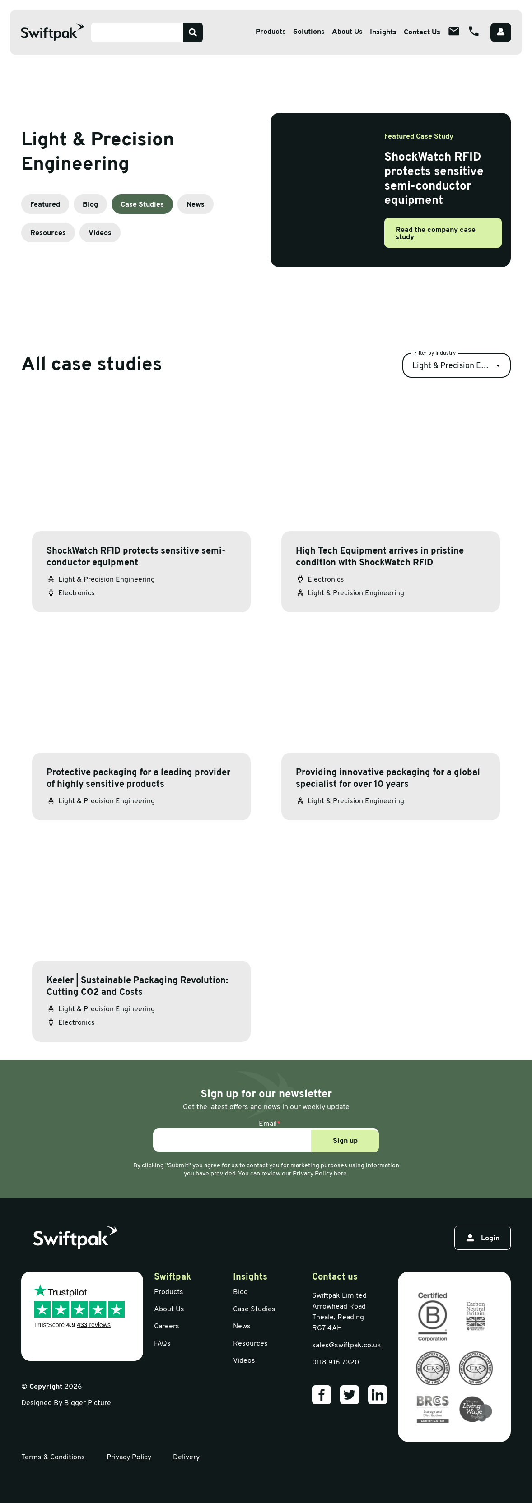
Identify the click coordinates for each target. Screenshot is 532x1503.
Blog (90, 204)
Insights (383, 32)
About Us (169, 1309)
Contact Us (422, 32)
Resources (48, 233)
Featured (45, 204)
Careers (166, 1326)
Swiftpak (172, 1277)
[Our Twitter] (349, 1394)
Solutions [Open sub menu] (309, 32)
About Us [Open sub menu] (347, 32)
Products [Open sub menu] (271, 32)
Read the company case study (436, 234)
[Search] (193, 32)
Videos (100, 233)
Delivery (186, 1457)
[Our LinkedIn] (377, 1394)
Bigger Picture (87, 1403)
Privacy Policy (129, 1457)
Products (168, 1292)
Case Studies (142, 204)
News (196, 204)
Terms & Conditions (53, 1457)
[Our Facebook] (321, 1394)
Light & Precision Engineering (461, 366)
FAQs (162, 1343)
